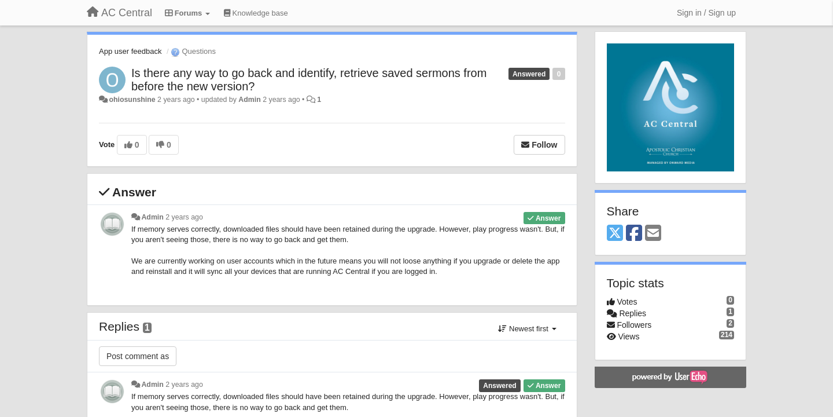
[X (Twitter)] (615, 234)
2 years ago (184, 217)
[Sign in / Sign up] (706, 13)
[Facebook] (634, 234)
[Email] (653, 234)
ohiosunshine (132, 100)
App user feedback (130, 51)
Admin (249, 100)
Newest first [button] (527, 328)
